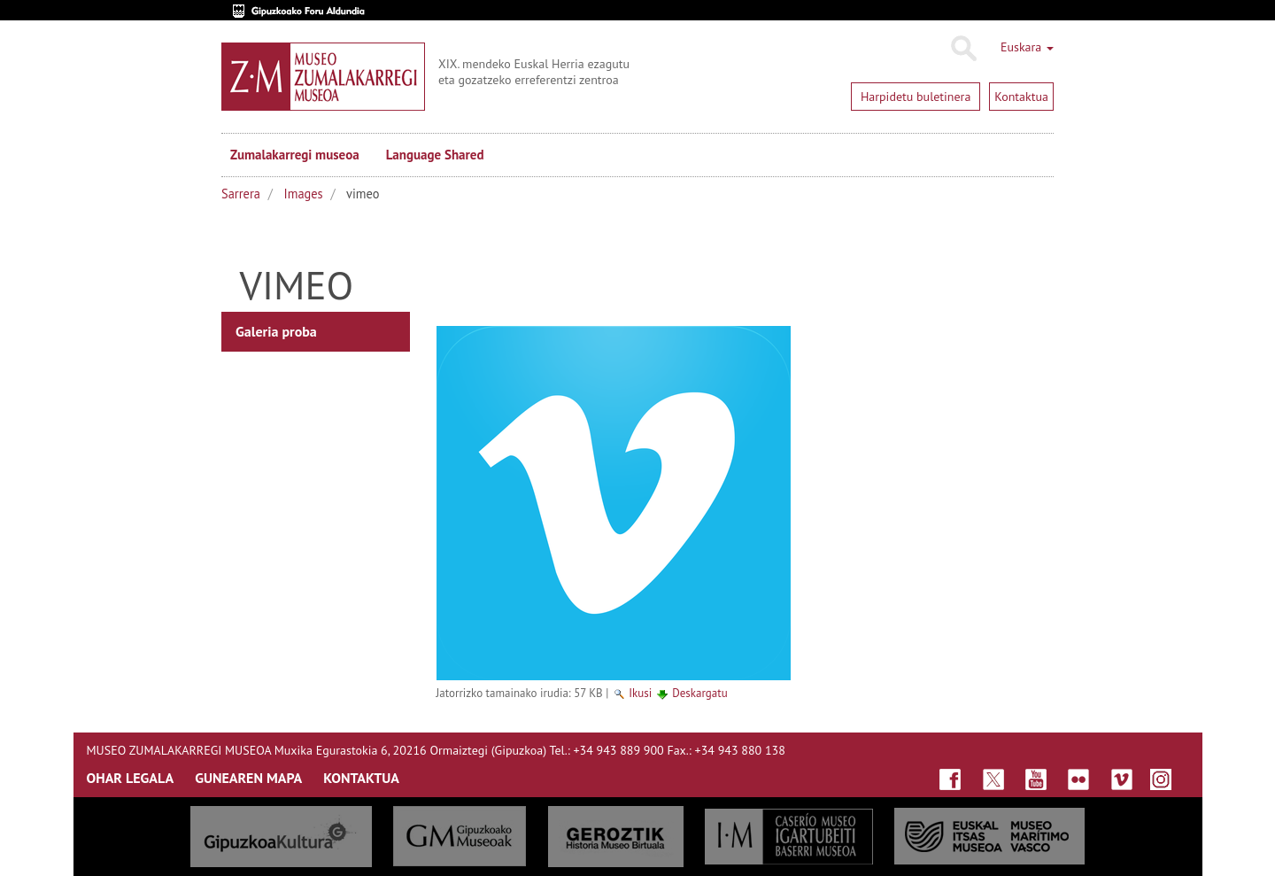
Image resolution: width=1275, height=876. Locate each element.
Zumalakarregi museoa (294, 154)
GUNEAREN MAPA (248, 778)
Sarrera (240, 193)
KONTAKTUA (361, 778)
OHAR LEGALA (130, 778)
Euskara (1027, 47)
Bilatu (962, 48)
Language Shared (435, 154)
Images (303, 193)
